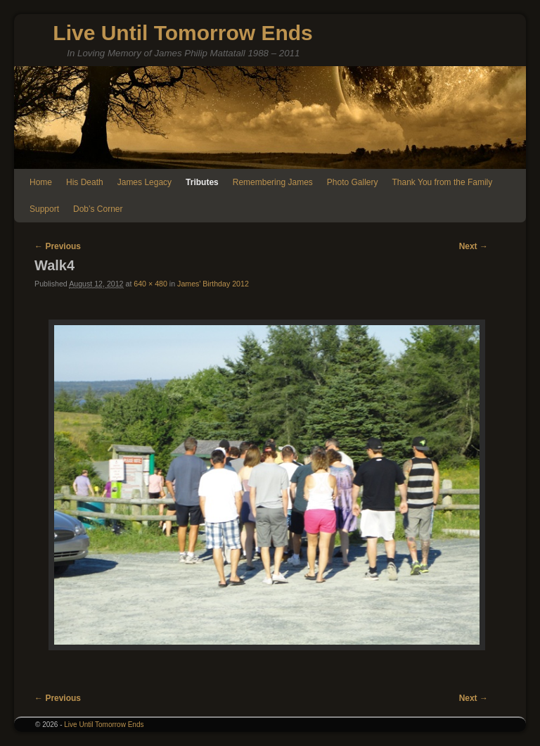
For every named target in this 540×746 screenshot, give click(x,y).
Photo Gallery (352, 182)
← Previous (57, 246)
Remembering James (273, 182)
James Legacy (144, 182)
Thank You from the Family (442, 182)
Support (44, 209)
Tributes (202, 182)
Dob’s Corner (97, 209)
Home (41, 182)
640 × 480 (150, 283)
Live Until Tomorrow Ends (182, 32)
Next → (473, 246)
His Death (84, 182)
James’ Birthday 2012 (213, 283)
